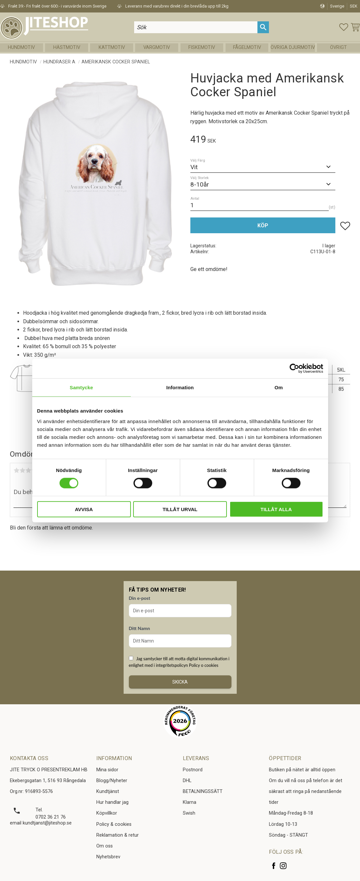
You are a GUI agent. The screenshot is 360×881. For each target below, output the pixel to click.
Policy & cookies (114, 824)
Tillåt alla (276, 509)
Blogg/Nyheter (111, 780)
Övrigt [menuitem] (338, 47)
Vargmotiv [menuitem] (156, 47)
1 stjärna (16, 470)
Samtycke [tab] (81, 387)
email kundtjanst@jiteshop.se (41, 823)
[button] (343, 27)
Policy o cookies (203, 665)
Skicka (180, 682)
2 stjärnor (22, 470)
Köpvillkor (106, 813)
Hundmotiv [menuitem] (21, 47)
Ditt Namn (139, 628)
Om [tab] (279, 387)
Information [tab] (180, 387)
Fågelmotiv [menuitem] (247, 47)
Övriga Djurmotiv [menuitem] (293, 47)
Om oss (104, 846)
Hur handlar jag (112, 802)
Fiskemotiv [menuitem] (201, 47)
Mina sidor (107, 770)
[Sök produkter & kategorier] (196, 27)
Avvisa (84, 509)
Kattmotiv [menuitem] (112, 47)
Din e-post (139, 598)
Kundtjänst (107, 791)
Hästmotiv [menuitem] (66, 47)
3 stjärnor (28, 470)
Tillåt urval (179, 509)
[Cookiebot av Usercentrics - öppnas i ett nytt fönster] (294, 368)
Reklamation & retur (117, 835)
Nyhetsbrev (108, 857)
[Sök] (263, 27)
